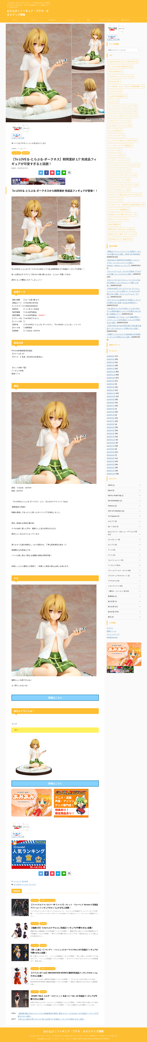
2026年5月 (110, 356)
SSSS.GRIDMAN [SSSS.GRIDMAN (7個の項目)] (115, 71)
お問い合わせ (125, 20)
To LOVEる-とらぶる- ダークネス (25, 884)
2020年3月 (110, 464)
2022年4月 (110, 427)
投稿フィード (111, 631)
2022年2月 (110, 433)
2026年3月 (110, 362)
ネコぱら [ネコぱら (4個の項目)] (135, 165)
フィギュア (70, 20)
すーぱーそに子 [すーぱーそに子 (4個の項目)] (114, 91)
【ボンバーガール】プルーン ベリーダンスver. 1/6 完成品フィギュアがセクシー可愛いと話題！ (123, 282)
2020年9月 (110, 455)
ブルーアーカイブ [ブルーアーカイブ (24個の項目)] (115, 185)
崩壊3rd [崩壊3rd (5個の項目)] (112, 234)
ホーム (15, 20)
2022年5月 (110, 424)
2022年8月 (110, 418)
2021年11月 (111, 440)
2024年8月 (110, 402)
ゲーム (33, 20)
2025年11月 (111, 375)
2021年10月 (111, 443)
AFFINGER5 (105, 1039)
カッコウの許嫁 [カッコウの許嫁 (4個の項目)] (114, 131)
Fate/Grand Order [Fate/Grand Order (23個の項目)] (115, 62)
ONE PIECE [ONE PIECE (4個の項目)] (132, 62)
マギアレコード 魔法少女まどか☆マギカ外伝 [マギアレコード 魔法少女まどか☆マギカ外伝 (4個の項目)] (124, 195)
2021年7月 (110, 446)
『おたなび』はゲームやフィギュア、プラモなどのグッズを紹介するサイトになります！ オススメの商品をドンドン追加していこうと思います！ (73, 1036)
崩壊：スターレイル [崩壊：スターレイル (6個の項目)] (127, 234)
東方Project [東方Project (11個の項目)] (113, 239)
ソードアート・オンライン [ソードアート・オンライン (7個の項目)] (118, 160)
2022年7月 (110, 421)
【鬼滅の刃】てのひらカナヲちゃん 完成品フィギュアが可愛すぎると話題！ (61, 928)
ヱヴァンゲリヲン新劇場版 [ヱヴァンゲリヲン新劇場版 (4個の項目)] (118, 209)
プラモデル (51, 20)
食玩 (88, 20)
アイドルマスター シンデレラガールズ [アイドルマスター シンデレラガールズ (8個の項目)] (122, 111)
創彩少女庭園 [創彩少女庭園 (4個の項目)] (114, 224)
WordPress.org (112, 637)
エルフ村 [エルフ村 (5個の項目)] (112, 126)
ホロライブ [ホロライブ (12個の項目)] (132, 185)
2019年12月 (111, 474)
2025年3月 (110, 387)
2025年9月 (110, 381)
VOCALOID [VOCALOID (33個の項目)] (113, 81)
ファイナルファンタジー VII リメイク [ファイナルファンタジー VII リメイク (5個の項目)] (122, 175)
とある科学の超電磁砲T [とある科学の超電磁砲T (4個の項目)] (117, 96)
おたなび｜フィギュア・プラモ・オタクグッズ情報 (73, 1031)
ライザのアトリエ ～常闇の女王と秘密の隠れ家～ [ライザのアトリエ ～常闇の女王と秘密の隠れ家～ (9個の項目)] (126, 204)
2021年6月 (110, 449)
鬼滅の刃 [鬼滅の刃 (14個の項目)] (127, 239)
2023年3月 (110, 412)
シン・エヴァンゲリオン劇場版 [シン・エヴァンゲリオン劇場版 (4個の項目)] (120, 145)
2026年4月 (110, 359)
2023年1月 (110, 415)
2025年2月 (110, 390)
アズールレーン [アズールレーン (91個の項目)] (115, 116)
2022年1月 (110, 437)
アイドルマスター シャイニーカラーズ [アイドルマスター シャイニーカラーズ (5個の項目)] (122, 106)
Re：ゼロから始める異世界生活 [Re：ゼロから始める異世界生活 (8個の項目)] (120, 66)
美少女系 (25, 881)
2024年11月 (111, 393)
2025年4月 (110, 384)
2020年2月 (110, 467)
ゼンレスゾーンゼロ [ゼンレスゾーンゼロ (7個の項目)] (116, 155)
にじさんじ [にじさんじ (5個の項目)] (113, 101)
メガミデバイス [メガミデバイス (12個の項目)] (115, 200)
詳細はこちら (55, 697)
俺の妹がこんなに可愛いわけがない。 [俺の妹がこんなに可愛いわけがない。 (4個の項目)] (122, 214)
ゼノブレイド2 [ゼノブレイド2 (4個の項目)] (114, 150)
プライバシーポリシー (106, 20)
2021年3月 (110, 452)
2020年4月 (110, 461)
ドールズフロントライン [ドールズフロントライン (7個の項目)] (117, 165)
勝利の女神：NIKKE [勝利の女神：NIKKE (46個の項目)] (116, 229)
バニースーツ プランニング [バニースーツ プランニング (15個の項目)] (119, 170)
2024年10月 (111, 396)
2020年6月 (110, 458)
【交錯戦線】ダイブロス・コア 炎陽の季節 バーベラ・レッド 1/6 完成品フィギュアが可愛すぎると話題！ (123, 319)
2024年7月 (110, 406)
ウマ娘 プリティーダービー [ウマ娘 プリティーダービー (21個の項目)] (119, 121)
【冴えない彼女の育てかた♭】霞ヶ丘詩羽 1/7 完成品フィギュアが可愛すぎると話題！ (51, 1019)
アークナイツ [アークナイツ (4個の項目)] (131, 116)
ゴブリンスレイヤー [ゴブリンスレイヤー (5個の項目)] (116, 135)
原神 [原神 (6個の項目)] (131, 229)
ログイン (110, 628)
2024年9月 (110, 399)
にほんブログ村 (17, 138)
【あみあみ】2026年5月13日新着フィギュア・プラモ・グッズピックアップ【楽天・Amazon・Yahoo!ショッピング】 (123, 262)
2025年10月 (111, 378)
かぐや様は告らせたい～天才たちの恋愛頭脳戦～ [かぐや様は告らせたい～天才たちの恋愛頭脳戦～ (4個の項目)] (126, 86)
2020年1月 (110, 471)
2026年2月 (110, 365)
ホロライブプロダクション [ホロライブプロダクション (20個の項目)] (118, 190)
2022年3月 (110, 430)
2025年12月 (111, 372)
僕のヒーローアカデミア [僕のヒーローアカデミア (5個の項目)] (117, 219)
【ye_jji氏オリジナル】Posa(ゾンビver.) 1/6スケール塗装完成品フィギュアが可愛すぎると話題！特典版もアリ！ (124, 311)
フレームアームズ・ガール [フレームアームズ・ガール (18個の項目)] (118, 180)
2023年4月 (110, 409)
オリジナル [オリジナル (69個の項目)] (125, 126)
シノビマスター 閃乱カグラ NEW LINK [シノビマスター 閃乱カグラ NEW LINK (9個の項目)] (122, 140)
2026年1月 (110, 368)
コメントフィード (113, 634)
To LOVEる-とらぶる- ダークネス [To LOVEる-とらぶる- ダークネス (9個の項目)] (120, 76)
